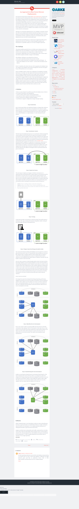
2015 (54, 92)
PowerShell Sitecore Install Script (60, 63)
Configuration (55, 70)
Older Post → (46, 445)
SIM (64, 76)
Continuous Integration (55, 72)
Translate (58, 105)
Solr (62, 77)
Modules (57, 73)
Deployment (18, 440)
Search (60, 76)
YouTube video (40, 140)
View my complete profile (56, 99)
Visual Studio (62, 79)
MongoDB (60, 73)
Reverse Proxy (54, 76)
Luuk (19, 453)
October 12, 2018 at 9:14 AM (26, 453)
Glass (53, 73)
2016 (54, 91)
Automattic (33, 482)
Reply (19, 460)
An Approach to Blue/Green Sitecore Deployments (32, 13)
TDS (64, 77)
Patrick (34, 439)
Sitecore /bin (17, 1)
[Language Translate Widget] (58, 104)
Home (29, 445)
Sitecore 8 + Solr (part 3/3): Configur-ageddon (61, 52)
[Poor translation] (6, 491)
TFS (52, 79)
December (56, 86)
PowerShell (62, 75)
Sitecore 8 (54, 78)
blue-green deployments (37, 16)
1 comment (25, 440)
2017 (54, 85)
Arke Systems (62, 13)
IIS (54, 73)
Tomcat (54, 79)
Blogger (60, 108)
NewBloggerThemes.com (47, 482)
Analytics (53, 69)
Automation (40, 439)
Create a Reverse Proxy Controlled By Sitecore (61, 41)
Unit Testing (58, 79)
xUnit (53, 80)
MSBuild (63, 73)
